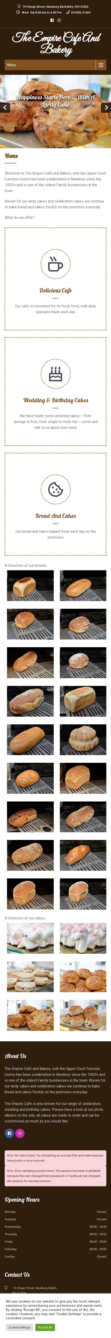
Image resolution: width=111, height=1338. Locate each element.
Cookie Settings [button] (19, 1327)
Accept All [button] (45, 1327)
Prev (5, 108)
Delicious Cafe (55, 290)
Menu (11, 65)
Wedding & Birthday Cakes (55, 400)
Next (106, 108)
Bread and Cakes (55, 515)
